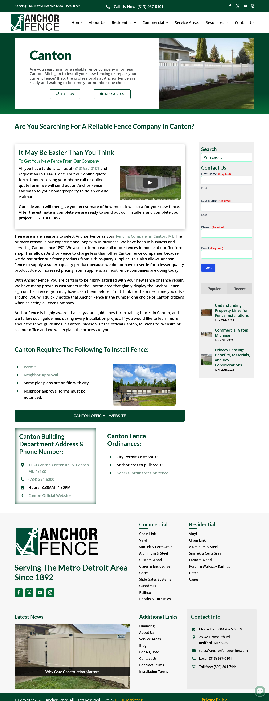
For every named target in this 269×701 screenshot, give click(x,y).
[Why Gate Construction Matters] (72, 656)
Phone (212, 227)
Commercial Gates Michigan (231, 333)
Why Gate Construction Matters (72, 671)
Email (212, 248)
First (204, 188)
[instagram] (252, 6)
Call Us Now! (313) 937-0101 (139, 6)
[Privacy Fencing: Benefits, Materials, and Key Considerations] (206, 356)
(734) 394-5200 (41, 479)
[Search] (205, 157)
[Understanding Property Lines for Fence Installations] (206, 311)
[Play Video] (150, 183)
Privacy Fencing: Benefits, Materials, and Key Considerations (232, 357)
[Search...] (226, 157)
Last (204, 215)
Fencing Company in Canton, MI (144, 236)
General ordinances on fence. (143, 473)
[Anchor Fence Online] (35, 15)
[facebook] (230, 6)
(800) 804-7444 (225, 666)
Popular (214, 288)
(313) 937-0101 (86, 168)
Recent (239, 288)
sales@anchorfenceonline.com (223, 650)
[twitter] (237, 6)
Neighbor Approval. (41, 374)
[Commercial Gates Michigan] (206, 334)
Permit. (30, 366)
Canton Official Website (49, 495)
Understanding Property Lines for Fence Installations (232, 310)
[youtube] (245, 6)
